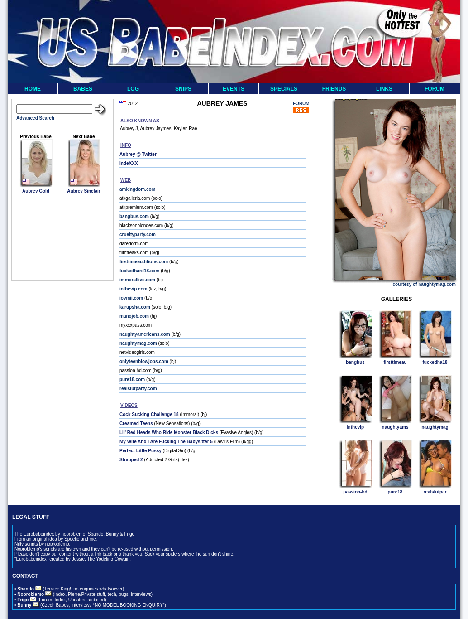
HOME (32, 89)
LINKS (384, 89)
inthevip (355, 427)
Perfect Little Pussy (140, 450)
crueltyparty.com (137, 234)
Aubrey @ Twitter (138, 154)
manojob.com (134, 316)
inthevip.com (133, 288)
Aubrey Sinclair (83, 191)
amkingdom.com (137, 189)
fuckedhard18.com (139, 270)
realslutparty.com (138, 388)
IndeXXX (128, 163)
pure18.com (132, 379)
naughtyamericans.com (144, 334)
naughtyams (395, 427)
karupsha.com (134, 307)
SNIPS (183, 89)
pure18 (395, 491)
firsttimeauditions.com (143, 261)
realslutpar (434, 491)
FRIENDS (334, 89)
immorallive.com (137, 279)
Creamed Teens (136, 423)
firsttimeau (394, 362)
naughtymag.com (138, 343)
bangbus (355, 362)
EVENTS (233, 89)
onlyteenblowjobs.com (143, 361)
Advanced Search (35, 118)
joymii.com (131, 297)
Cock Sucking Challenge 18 (149, 414)
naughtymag (434, 427)
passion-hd (355, 491)
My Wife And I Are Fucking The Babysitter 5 (166, 441)
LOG (133, 89)
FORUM (434, 89)
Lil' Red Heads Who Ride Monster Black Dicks (168, 432)
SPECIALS (283, 89)
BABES (82, 89)
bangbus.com (134, 216)
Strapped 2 (131, 459)
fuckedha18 (434, 362)
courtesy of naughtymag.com (424, 284)
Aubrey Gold (35, 191)
